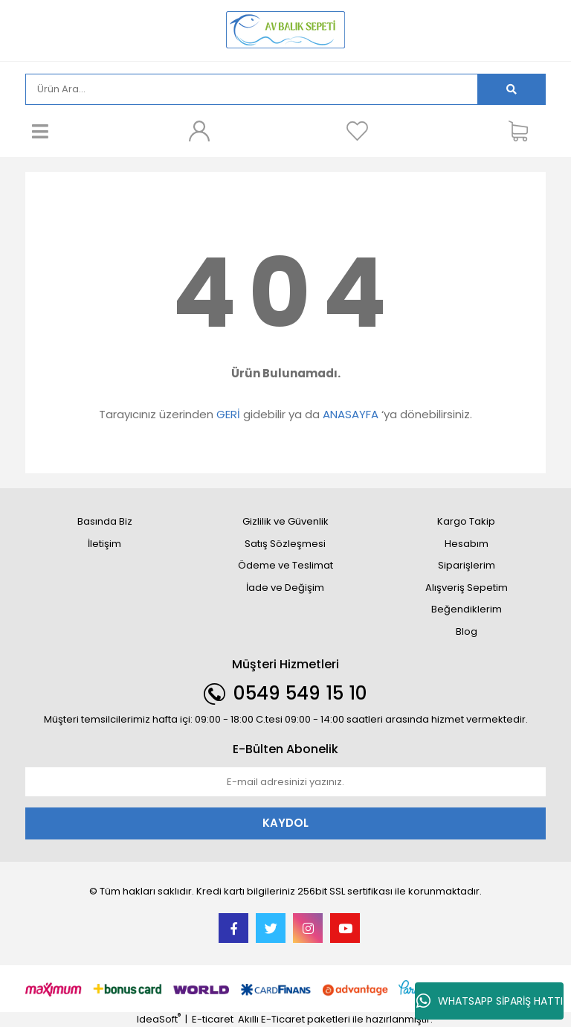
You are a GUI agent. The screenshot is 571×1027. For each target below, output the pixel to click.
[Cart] (523, 131)
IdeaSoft (159, 1019)
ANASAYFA (350, 414)
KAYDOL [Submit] (285, 823)
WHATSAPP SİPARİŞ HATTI (489, 1001)
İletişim (104, 544)
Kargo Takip (466, 521)
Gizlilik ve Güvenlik (285, 521)
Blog (466, 631)
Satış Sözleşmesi (285, 544)
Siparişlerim (466, 565)
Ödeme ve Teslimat (285, 565)
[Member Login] (198, 131)
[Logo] (285, 29)
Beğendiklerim (466, 609)
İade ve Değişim (285, 587)
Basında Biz (104, 521)
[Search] (251, 89)
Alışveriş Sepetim (466, 587)
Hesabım (466, 544)
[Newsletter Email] (285, 782)
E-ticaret (212, 1019)
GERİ (228, 414)
